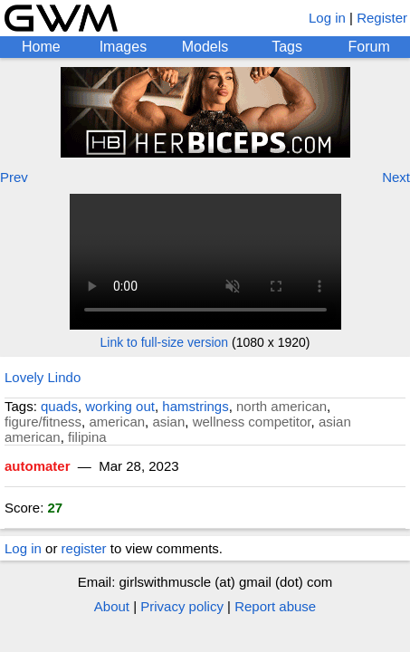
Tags (287, 46)
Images (123, 46)
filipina (87, 437)
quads (59, 406)
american (117, 421)
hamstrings (195, 406)
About (111, 606)
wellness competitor (252, 421)
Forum (369, 46)
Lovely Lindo (43, 377)
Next (396, 177)
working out (120, 406)
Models (205, 46)
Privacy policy (182, 606)
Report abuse (275, 606)
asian (168, 421)
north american (281, 406)
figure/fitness (43, 421)
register (84, 548)
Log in (327, 17)
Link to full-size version (164, 342)
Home (41, 46)
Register (382, 17)
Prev (14, 177)
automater (38, 466)
